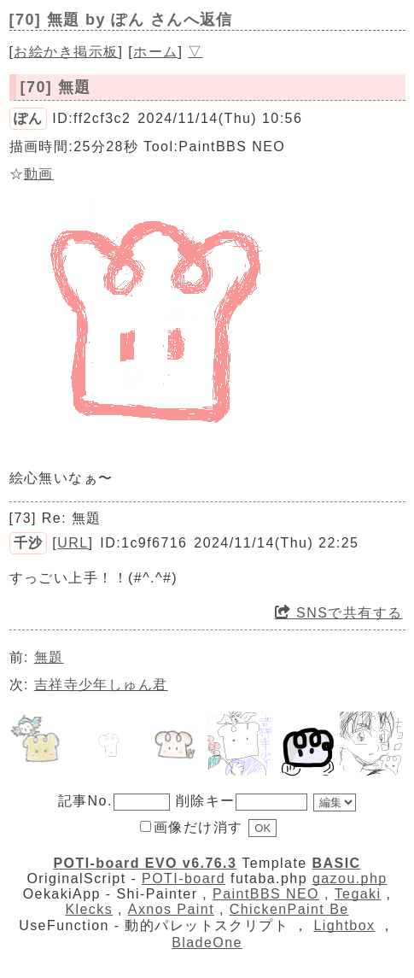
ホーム (155, 51)
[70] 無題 (55, 87)
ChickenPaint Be (289, 909)
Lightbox (344, 925)
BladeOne (207, 942)
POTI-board (183, 878)
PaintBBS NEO (266, 894)
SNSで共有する (339, 613)
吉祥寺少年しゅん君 (101, 684)
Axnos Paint (171, 909)
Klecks (89, 909)
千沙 (29, 543)
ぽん (29, 118)
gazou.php (350, 878)
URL (72, 543)
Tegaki (358, 894)
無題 (49, 657)
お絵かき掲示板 (66, 51)
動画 (39, 174)
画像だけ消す (191, 827)
